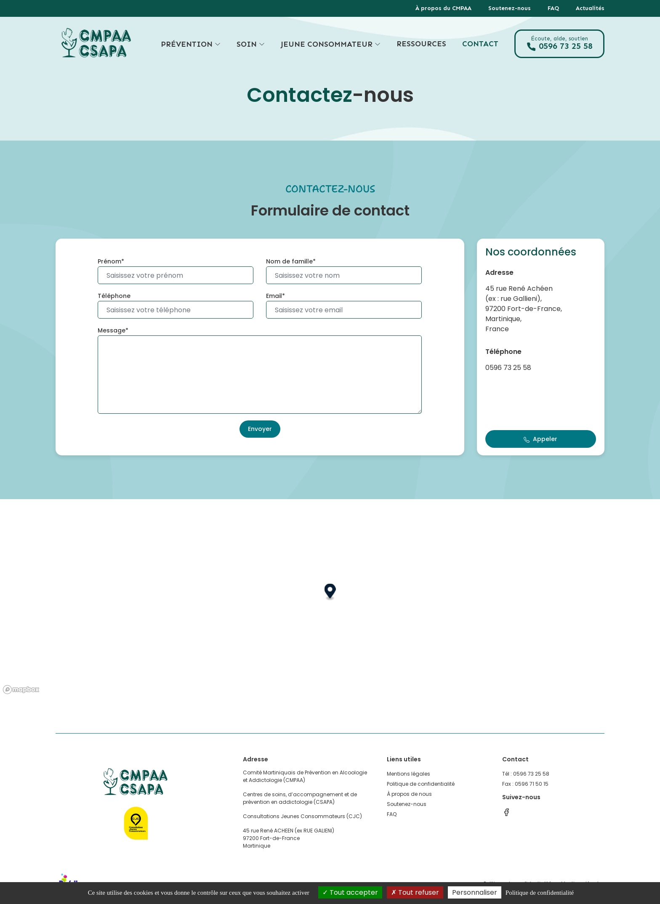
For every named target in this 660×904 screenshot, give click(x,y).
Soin (251, 44)
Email (274, 296)
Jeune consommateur (331, 44)
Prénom (109, 261)
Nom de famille (289, 261)
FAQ (553, 8)
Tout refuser (415, 892)
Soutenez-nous (509, 8)
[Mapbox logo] (21, 689)
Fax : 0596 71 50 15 (525, 783)
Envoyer (260, 429)
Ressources (421, 44)
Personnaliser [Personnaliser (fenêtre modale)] (474, 892)
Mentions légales (408, 773)
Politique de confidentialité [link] (540, 892)
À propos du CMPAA (443, 8)
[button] (330, 592)
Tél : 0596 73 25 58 (525, 773)
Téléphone (114, 296)
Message (111, 330)
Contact (480, 44)
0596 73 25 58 (559, 43)
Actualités (590, 8)
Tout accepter (350, 892)
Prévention (191, 44)
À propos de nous (409, 794)
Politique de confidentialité (421, 783)
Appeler (540, 438)
